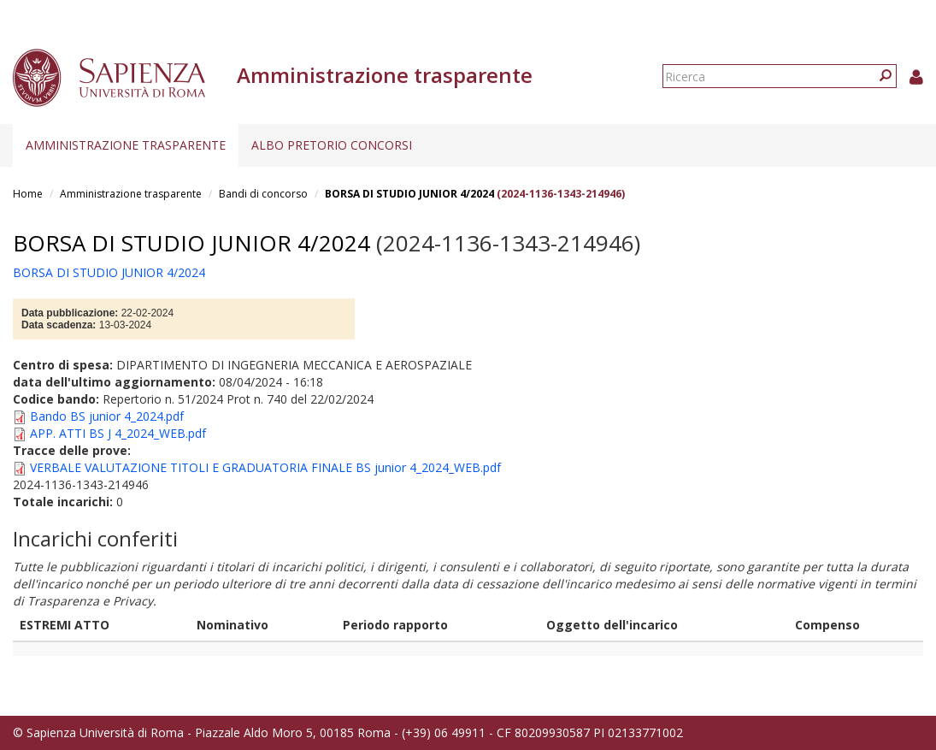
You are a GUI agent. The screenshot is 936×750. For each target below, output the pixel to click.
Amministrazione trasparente (126, 145)
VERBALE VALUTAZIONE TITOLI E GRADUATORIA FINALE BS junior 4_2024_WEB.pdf (265, 467)
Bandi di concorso (263, 193)
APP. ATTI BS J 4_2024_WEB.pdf (118, 433)
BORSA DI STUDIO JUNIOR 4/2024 (409, 193)
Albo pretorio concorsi (331, 145)
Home (28, 193)
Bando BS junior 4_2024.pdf (107, 416)
